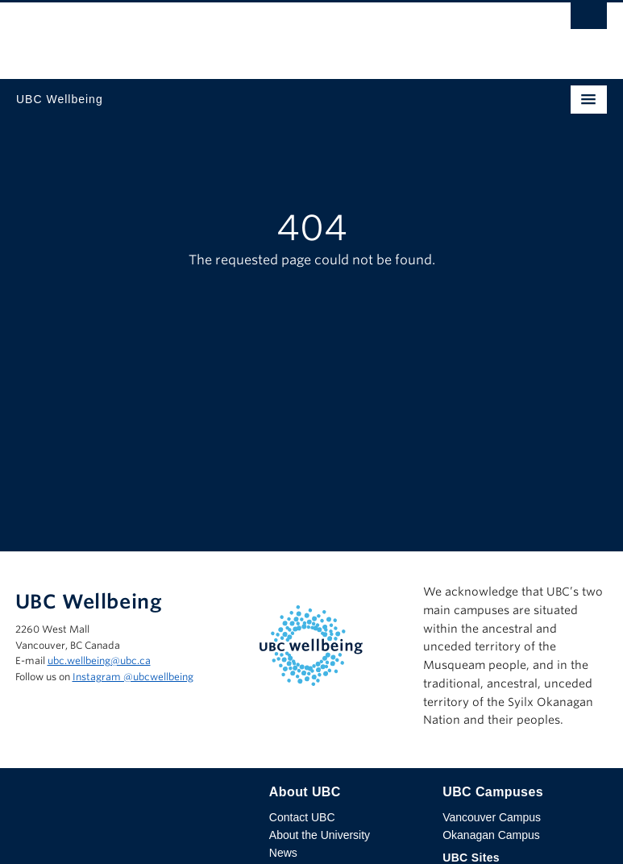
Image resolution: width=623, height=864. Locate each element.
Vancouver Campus (491, 817)
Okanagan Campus (491, 835)
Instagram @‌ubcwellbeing (133, 677)
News (283, 852)
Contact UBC (302, 817)
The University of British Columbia (223, 33)
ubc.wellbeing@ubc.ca (99, 660)
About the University (319, 835)
